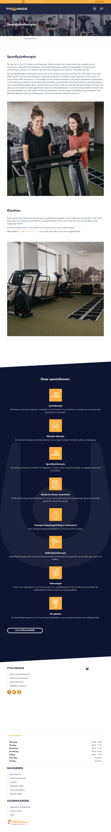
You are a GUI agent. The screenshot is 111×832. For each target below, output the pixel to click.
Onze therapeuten (18, 778)
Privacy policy (16, 811)
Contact (13, 782)
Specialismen (18, 39)
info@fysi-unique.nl (18, 686)
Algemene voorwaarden (20, 807)
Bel (20, 232)
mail (26, 232)
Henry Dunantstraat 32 (19, 674)
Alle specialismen (25, 630)
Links (12, 815)
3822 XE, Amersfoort (19, 678)
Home (9, 39)
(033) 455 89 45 (16, 682)
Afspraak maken (17, 786)
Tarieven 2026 (16, 794)
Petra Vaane (34, 232)
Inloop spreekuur (17, 790)
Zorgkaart (39, 2)
